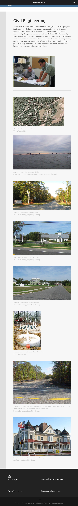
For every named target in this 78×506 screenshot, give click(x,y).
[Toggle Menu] (74, 2)
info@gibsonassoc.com (54, 479)
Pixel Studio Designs (55, 503)
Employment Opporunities (51, 491)
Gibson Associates (39, 2)
